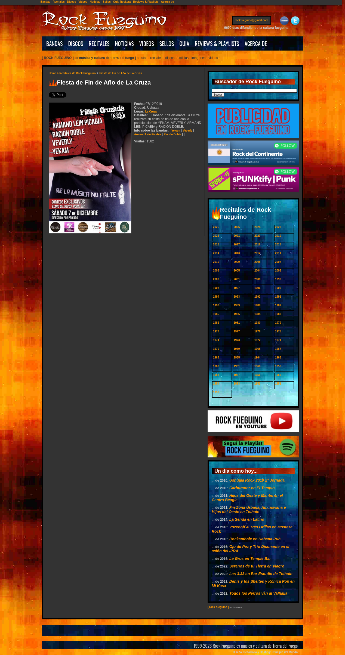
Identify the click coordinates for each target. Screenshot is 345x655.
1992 (257, 296)
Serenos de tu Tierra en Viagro (256, 566)
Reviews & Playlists (145, 1)
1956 (257, 374)
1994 (216, 296)
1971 (278, 340)
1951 (278, 383)
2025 (237, 227)
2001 (237, 279)
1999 (278, 279)
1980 (257, 322)
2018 (216, 244)
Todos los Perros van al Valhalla (258, 593)
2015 (278, 244)
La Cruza (151, 111)
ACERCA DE (256, 43)
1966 (216, 357)
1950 (216, 392)
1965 (237, 357)
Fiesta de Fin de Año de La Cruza (120, 73)
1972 (257, 340)
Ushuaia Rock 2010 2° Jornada (257, 480)
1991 (278, 296)
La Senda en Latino (246, 519)
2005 (237, 270)
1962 (216, 366)
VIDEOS (146, 43)
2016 (257, 244)
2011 (278, 253)
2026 (216, 227)
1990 (216, 305)
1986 (216, 314)
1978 (216, 331)
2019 (278, 235)
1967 (278, 348)
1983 (278, 314)
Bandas (45, 1)
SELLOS (166, 43)
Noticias (95, 1)
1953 (237, 383)
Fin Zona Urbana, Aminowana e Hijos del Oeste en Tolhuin (249, 509)
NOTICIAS (124, 43)
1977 (237, 331)
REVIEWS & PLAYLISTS (217, 43)
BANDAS (54, 43)
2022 (216, 235)
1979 (278, 322)
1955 (278, 374)
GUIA (184, 43)
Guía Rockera (122, 1)
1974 (216, 340)
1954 (216, 383)
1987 (278, 305)
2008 (257, 261)
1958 (216, 374)
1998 (216, 287)
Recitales (59, 1)
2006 (216, 270)
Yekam (175, 130)
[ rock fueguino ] (218, 607)
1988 (257, 305)
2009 (237, 261)
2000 (257, 279)
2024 (257, 227)
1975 (278, 331)
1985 (237, 314)
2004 (257, 270)
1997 (237, 287)
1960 (257, 366)
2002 (216, 279)
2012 (257, 253)
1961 (237, 366)
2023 (278, 227)
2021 (237, 235)
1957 (237, 374)
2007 (278, 261)
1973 (237, 340)
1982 (216, 322)
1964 (257, 357)
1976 (257, 331)
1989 (237, 305)
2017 (237, 244)
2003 (278, 270)
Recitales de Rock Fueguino (77, 73)
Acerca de (167, 1)
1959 (278, 366)
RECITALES (99, 43)
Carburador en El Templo (252, 488)
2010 (216, 261)
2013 (237, 253)
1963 (278, 357)
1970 (216, 348)
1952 (257, 383)
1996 (257, 287)
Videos (82, 1)
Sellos (106, 1)
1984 (257, 314)
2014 (216, 253)
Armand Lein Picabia (147, 134)
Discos (71, 1)
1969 (237, 348)
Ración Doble (172, 134)
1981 (237, 322)
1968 (257, 348)
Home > (54, 73)
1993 (237, 296)
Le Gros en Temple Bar (250, 558)
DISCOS (76, 43)
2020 (257, 235)
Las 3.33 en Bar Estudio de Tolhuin (260, 574)
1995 (278, 287)
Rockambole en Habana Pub (255, 539)
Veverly (187, 130)
